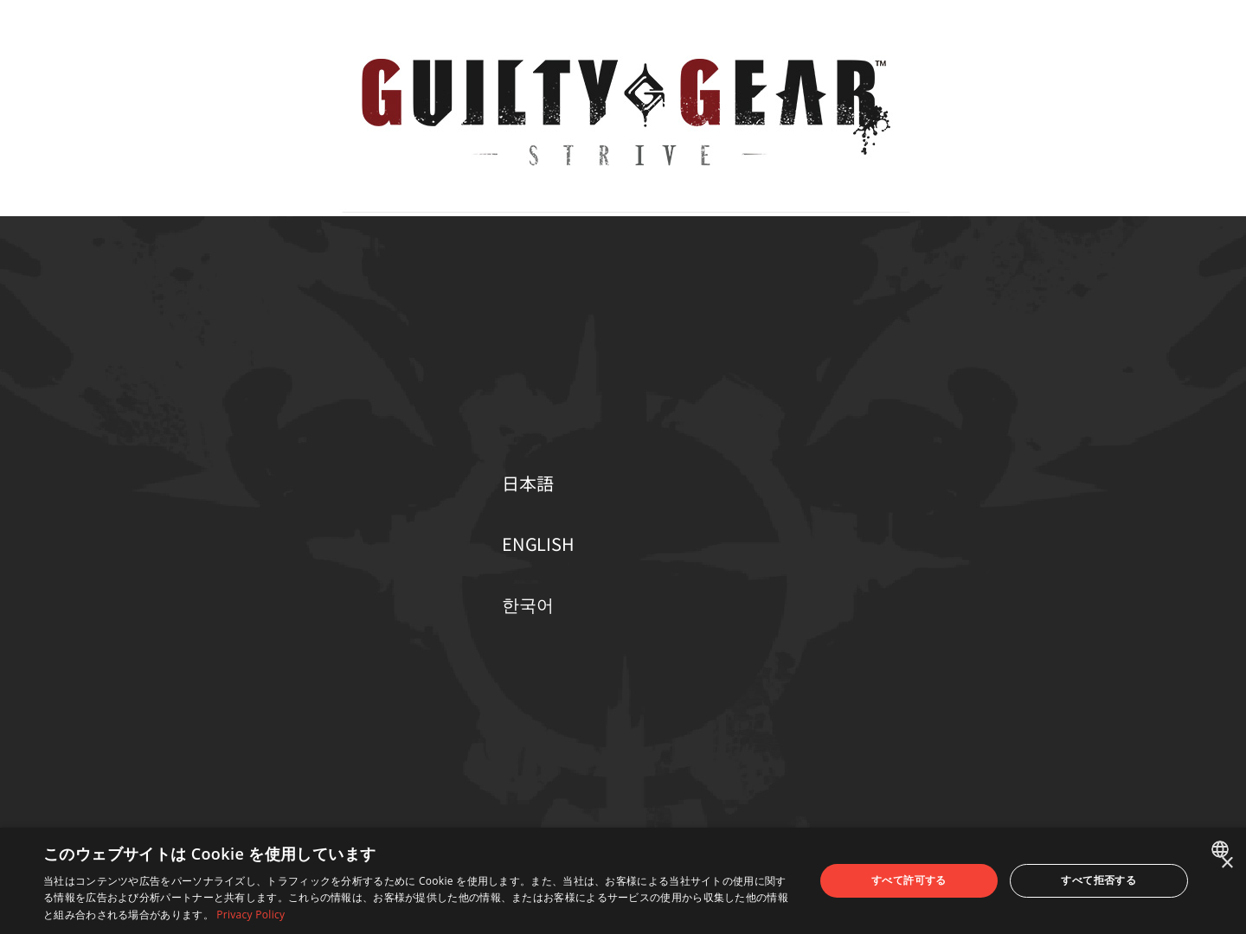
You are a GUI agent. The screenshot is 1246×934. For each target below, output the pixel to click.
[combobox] (1222, 849)
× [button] (1226, 863)
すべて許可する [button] (909, 880)
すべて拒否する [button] (1098, 880)
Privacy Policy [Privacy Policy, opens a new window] (250, 914)
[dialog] (623, 881)
